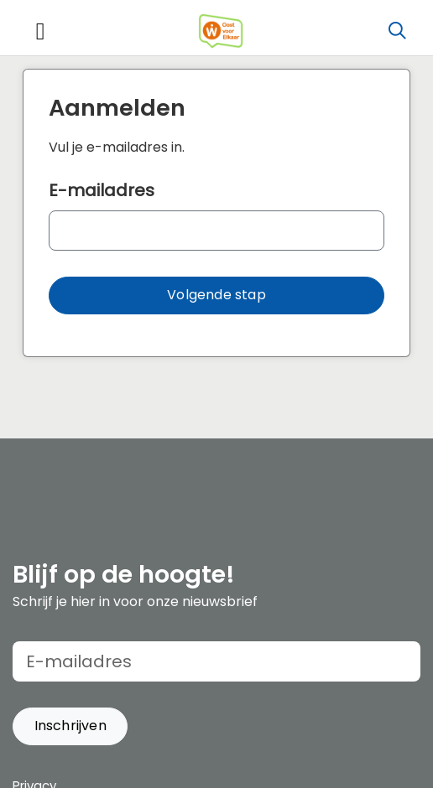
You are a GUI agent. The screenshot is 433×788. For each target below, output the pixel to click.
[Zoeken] (397, 31)
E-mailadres (101, 190)
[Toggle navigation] (40, 31)
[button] (216, 295)
